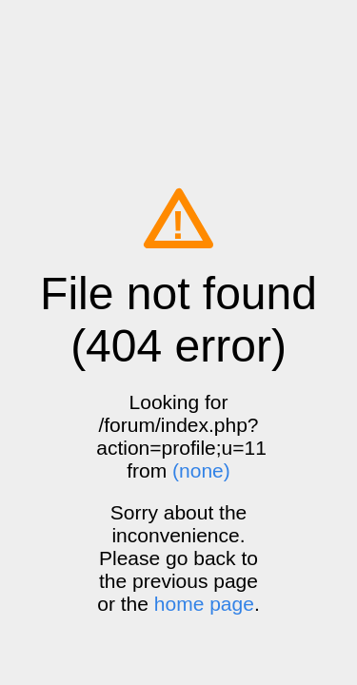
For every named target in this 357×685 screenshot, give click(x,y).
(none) (201, 470)
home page (204, 604)
